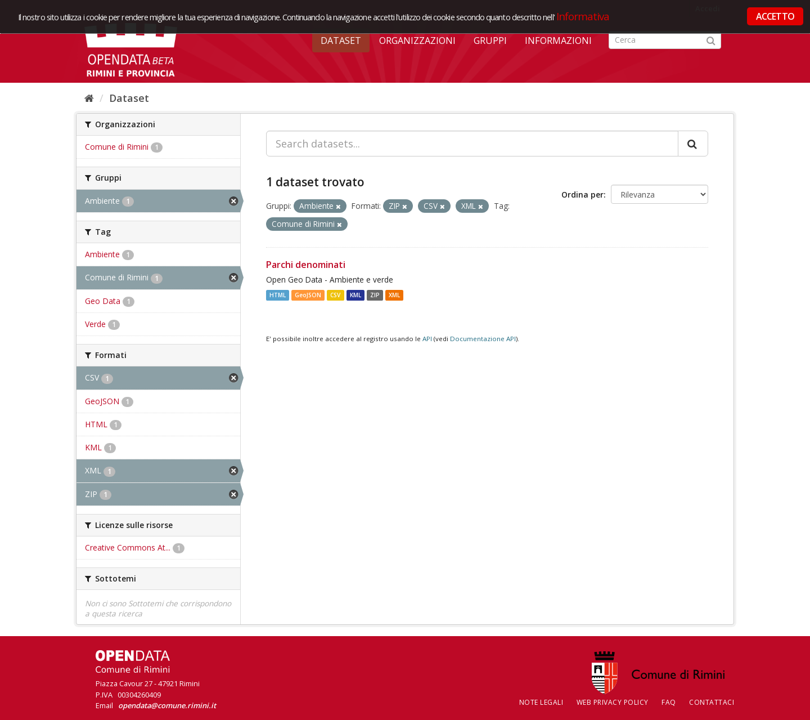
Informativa (583, 16)
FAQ (669, 702)
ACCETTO (775, 16)
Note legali (541, 702)
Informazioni (558, 40)
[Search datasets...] (472, 143)
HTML (277, 295)
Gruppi (490, 40)
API (427, 338)
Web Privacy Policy (613, 702)
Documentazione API (483, 338)
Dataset (341, 40)
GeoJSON (308, 295)
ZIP (375, 295)
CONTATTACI (711, 702)
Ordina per (582, 194)
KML (355, 295)
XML (394, 295)
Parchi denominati (305, 264)
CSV (335, 295)
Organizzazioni (417, 40)
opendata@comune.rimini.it (167, 705)
